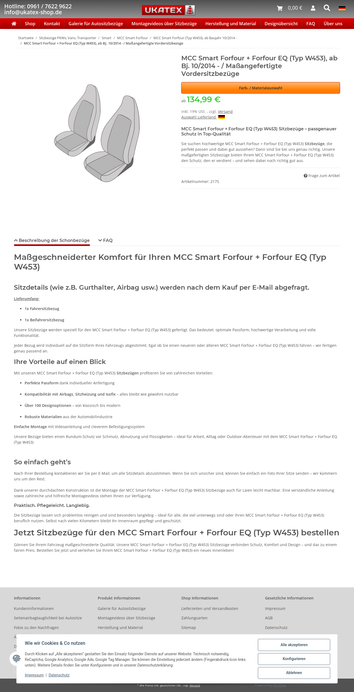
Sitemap (188, 627)
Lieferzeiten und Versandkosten (209, 608)
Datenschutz (276, 627)
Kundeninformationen (34, 608)
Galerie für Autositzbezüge (96, 24)
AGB (269, 617)
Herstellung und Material (230, 24)
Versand (225, 111)
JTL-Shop (279, 685)
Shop (30, 24)
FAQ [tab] (107, 240)
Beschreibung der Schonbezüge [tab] (54, 240)
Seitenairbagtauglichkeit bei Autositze (48, 617)
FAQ (310, 24)
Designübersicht (281, 24)
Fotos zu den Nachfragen (36, 627)
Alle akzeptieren (293, 645)
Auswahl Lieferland (203, 117)
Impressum (275, 608)
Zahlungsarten (194, 617)
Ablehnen (294, 673)
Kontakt (52, 24)
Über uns (333, 24)
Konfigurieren (293, 659)
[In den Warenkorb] (18, 51)
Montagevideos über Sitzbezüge (164, 24)
